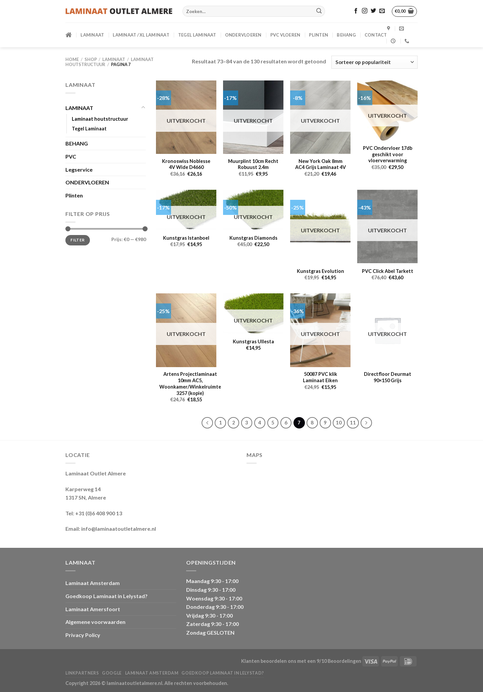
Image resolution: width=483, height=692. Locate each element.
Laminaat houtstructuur (100, 119)
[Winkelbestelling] (374, 62)
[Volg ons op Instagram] (364, 11)
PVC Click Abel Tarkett (387, 271)
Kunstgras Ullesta (253, 341)
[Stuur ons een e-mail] (382, 11)
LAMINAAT (92, 35)
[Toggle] (143, 108)
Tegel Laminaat (197, 35)
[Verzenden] (319, 11)
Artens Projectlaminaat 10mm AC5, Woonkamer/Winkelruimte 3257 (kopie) (190, 383)
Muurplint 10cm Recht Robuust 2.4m (253, 164)
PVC (70, 156)
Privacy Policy (82, 635)
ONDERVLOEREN (243, 35)
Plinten (74, 195)
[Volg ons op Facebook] (356, 11)
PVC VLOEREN (285, 35)
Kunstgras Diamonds (253, 238)
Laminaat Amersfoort (92, 609)
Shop (91, 59)
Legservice (79, 169)
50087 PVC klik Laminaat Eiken (320, 377)
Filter (77, 239)
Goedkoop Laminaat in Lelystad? (106, 596)
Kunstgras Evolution (320, 271)
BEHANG (346, 35)
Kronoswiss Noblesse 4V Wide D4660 (186, 164)
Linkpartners (82, 673)
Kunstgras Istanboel (186, 238)
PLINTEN (318, 35)
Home (72, 59)
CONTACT (376, 35)
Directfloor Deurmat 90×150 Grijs (387, 377)
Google (112, 673)
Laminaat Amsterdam (92, 583)
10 (339, 422)
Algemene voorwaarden (95, 622)
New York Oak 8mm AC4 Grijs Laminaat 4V (320, 164)
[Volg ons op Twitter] (373, 11)
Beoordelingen (344, 661)
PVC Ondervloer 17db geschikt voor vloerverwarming (387, 154)
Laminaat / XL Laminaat (141, 35)
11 (353, 422)
